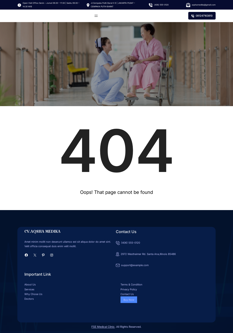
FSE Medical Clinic (103, 326)
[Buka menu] (96, 16)
